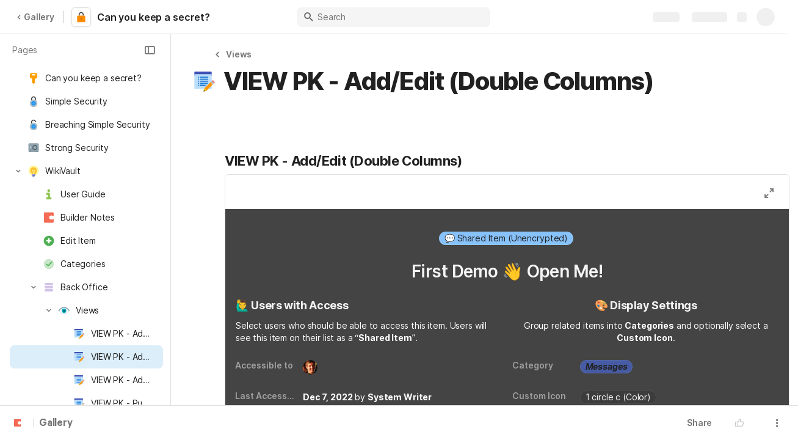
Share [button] (699, 422)
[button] (149, 50)
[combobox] (507, 238)
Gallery (35, 17)
